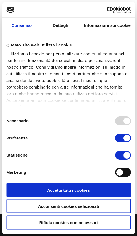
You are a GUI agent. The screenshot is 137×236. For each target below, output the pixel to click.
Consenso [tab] (22, 25)
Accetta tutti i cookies (68, 190)
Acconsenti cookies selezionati (68, 206)
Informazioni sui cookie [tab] (107, 25)
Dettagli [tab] (60, 25)
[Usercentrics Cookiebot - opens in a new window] (106, 10)
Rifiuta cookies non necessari (68, 222)
